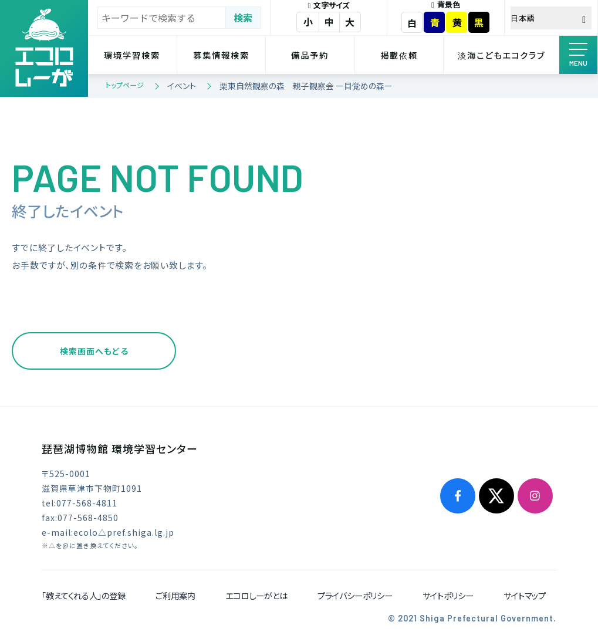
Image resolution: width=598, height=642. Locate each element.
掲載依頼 (399, 55)
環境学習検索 (132, 55)
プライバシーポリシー (355, 595)
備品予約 (310, 55)
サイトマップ (525, 595)
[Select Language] (551, 17)
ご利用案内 (175, 595)
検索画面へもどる (94, 351)
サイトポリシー (448, 595)
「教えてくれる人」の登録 (84, 595)
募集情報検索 (221, 55)
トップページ (125, 85)
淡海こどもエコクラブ (501, 55)
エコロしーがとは (256, 595)
